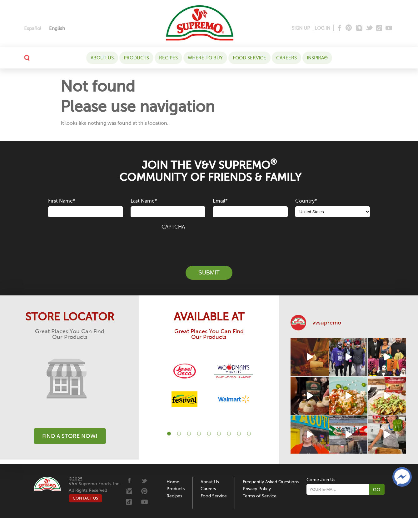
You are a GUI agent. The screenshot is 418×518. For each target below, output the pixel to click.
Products (136, 57)
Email (220, 201)
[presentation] (209, 244)
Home (173, 482)
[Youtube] (389, 28)
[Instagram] (359, 28)
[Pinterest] (348, 28)
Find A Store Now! (69, 436)
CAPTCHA (173, 227)
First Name (61, 201)
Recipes (168, 57)
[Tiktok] (379, 28)
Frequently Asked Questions (271, 482)
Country (306, 201)
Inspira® (317, 57)
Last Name (144, 201)
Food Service (249, 57)
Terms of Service (259, 496)
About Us (102, 57)
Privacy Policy (257, 488)
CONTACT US (85, 498)
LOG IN (322, 28)
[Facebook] (339, 28)
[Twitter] (370, 28)
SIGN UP (301, 28)
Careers (286, 57)
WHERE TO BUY (205, 57)
